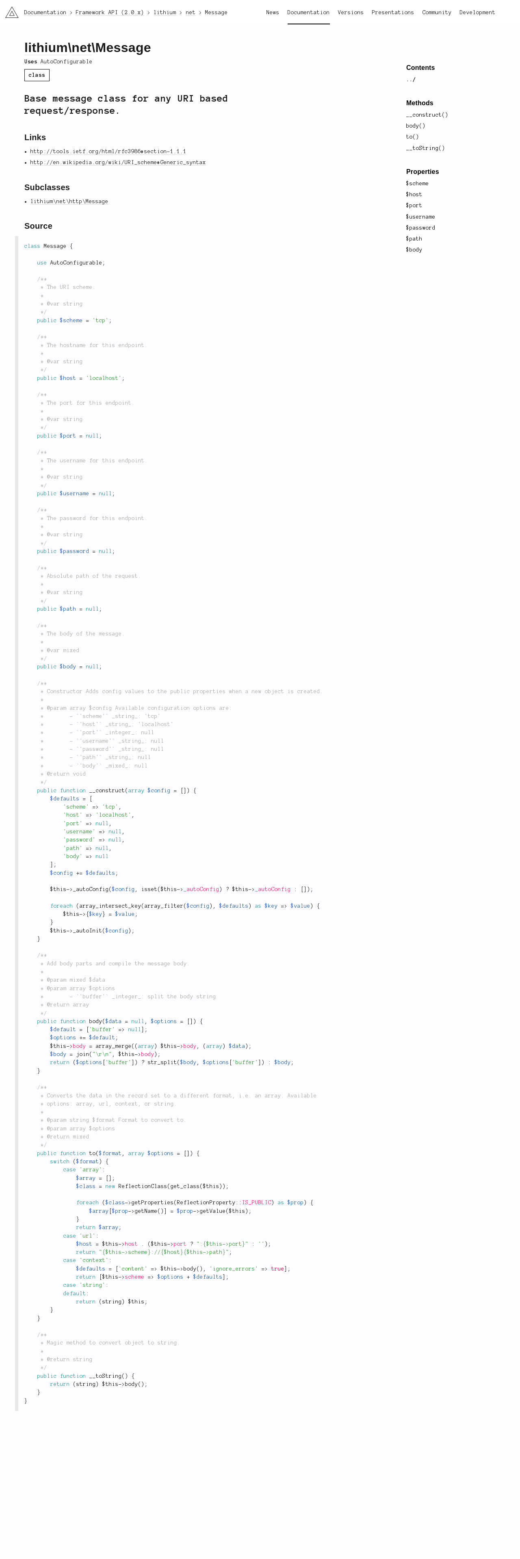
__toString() (425, 148)
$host (414, 194)
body (79, 1046)
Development (478, 12)
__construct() (427, 115)
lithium (46, 47)
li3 (9, 10)
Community (437, 12)
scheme (135, 1277)
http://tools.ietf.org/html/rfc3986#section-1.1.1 (108, 151)
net (81, 47)
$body (414, 250)
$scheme (417, 183)
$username (421, 217)
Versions (351, 12)
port (180, 1244)
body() (416, 126)
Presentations (393, 12)
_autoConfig (201, 889)
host (131, 1244)
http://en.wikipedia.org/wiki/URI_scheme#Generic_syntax (118, 162)
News (273, 12)
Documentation (309, 12)
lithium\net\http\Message (69, 201)
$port (414, 205)
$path (414, 239)
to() (412, 137)
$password (421, 228)
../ (411, 79)
